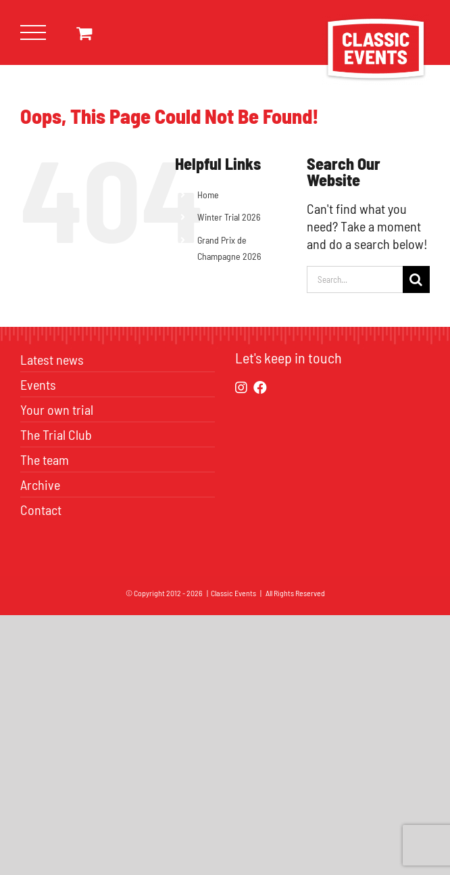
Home (208, 194)
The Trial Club (56, 434)
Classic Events (233, 593)
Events (38, 384)
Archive (40, 484)
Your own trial (56, 409)
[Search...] (355, 279)
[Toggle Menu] (33, 33)
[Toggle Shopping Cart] (84, 32)
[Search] (416, 279)
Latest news (52, 359)
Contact (40, 509)
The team (44, 459)
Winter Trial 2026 (228, 217)
